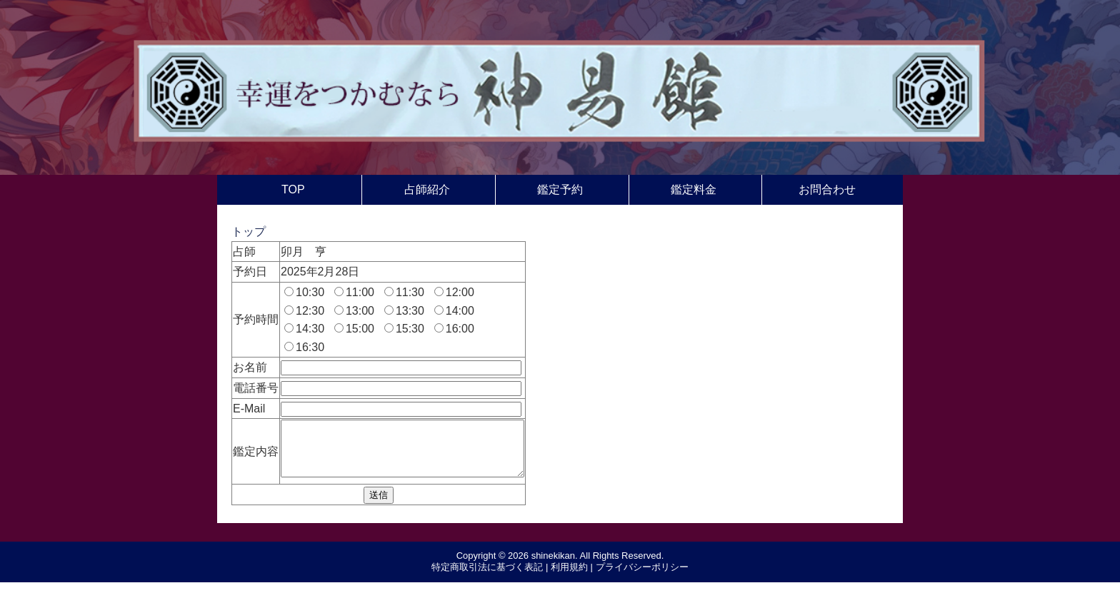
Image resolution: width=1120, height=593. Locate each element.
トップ (248, 231)
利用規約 (569, 577)
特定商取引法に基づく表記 (487, 577)
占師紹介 (427, 189)
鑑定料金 (693, 189)
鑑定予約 (560, 189)
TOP (293, 189)
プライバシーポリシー (642, 577)
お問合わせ (827, 189)
